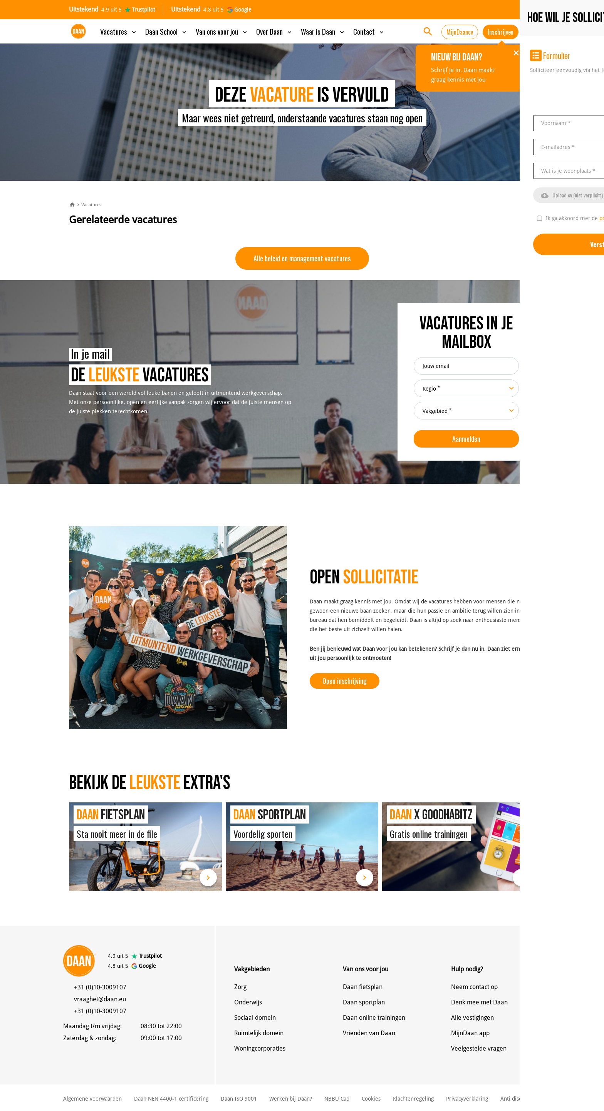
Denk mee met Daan (479, 1002)
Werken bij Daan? (290, 1099)
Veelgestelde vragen (479, 1048)
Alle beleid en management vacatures (302, 258)
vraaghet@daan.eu (100, 999)
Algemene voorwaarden (92, 1099)
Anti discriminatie (522, 1099)
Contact (369, 31)
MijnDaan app (470, 1033)
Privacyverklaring (467, 1099)
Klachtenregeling (413, 1099)
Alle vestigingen (472, 1017)
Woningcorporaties (259, 1048)
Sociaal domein (255, 1017)
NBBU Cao (336, 1099)
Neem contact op (474, 987)
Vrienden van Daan (369, 1033)
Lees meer (208, 877)
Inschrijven (500, 32)
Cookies (371, 1099)
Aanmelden (466, 439)
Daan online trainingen (374, 1017)
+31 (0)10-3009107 (100, 987)
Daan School (166, 31)
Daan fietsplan (363, 987)
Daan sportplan (364, 1002)
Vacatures (119, 31)
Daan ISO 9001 (239, 1099)
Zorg (240, 987)
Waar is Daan (323, 31)
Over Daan (274, 31)
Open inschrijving (344, 681)
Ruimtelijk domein (259, 1033)
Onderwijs (248, 1002)
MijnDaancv (459, 32)
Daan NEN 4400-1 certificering (171, 1099)
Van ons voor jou (222, 31)
